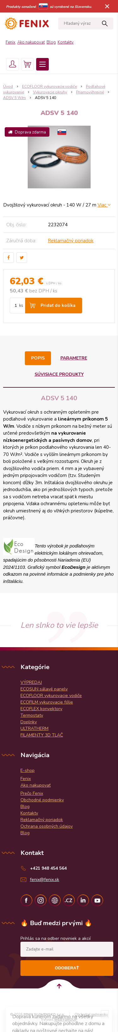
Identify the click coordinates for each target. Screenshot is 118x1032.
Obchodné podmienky (42, 800)
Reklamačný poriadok (70, 241)
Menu (42, 64)
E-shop (27, 770)
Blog (51, 42)
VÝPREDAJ (31, 682)
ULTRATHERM (34, 728)
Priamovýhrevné (90, 92)
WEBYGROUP (65, 1019)
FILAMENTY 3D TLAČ (41, 735)
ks (21, 305)
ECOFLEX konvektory (41, 709)
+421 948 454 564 (48, 868)
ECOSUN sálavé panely (44, 689)
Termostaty (31, 715)
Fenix (10, 42)
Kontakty (66, 42)
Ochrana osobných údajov (46, 826)
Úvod (8, 86)
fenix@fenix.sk (44, 880)
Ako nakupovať (31, 42)
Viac (104, 205)
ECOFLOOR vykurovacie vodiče (49, 86)
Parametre (73, 358)
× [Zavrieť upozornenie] (107, 6)
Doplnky (28, 722)
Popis (38, 358)
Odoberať (67, 968)
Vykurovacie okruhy (50, 92)
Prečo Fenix (31, 793)
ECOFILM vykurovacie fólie (46, 702)
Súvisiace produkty (59, 374)
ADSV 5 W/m (14, 97)
